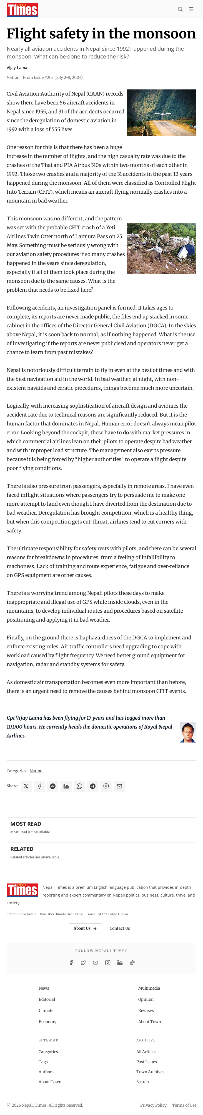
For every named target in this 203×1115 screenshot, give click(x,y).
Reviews (146, 1010)
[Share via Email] (119, 786)
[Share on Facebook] (39, 786)
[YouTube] (96, 963)
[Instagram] (108, 963)
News (44, 988)
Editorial (47, 999)
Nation (36, 770)
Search (142, 1081)
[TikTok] (132, 963)
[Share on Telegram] (92, 786)
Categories (48, 1051)
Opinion (146, 999)
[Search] (180, 10)
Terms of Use (184, 1105)
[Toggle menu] (191, 10)
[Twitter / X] (83, 963)
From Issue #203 (53, 77)
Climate (46, 1010)
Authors (46, 1071)
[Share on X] (26, 786)
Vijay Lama (17, 67)
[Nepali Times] (22, 891)
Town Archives (150, 1071)
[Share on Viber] (106, 786)
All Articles (146, 1051)
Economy (47, 1021)
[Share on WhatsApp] (79, 786)
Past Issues (146, 1061)
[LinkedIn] (120, 963)
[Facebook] (71, 963)
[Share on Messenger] (52, 786)
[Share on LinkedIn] (66, 786)
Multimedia (149, 988)
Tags (43, 1061)
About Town (149, 1021)
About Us (85, 928)
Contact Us (120, 928)
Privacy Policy (153, 1105)
